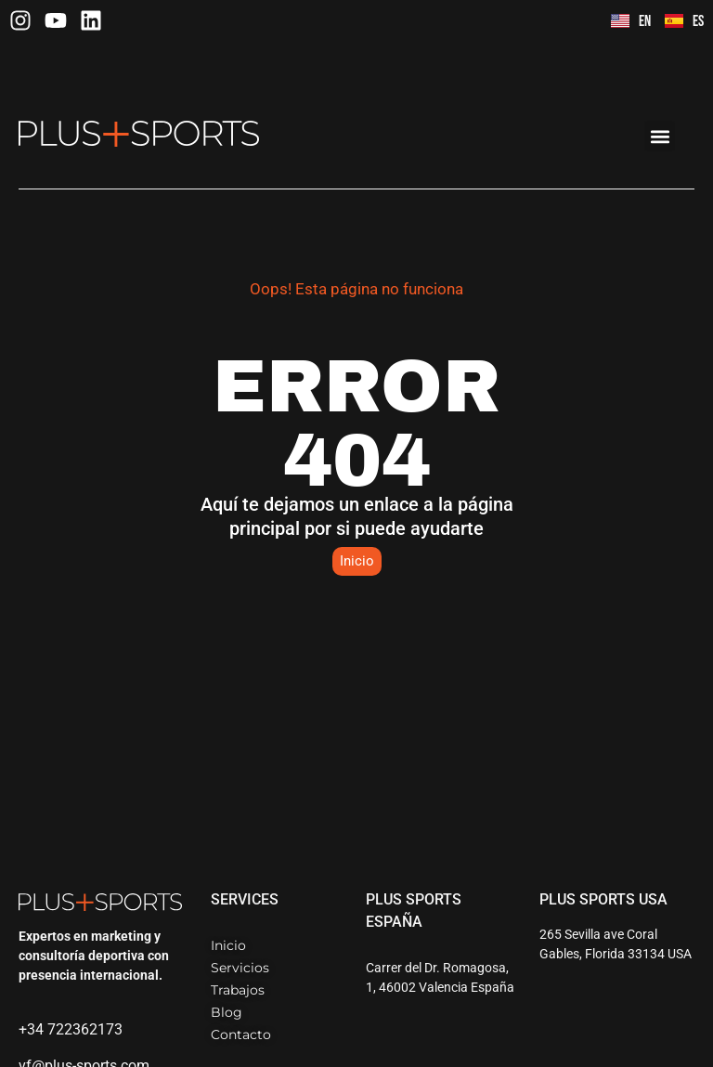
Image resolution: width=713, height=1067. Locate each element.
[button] (659, 136)
